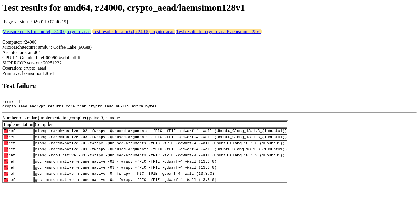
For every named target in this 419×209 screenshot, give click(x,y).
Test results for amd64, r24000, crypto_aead (134, 31)
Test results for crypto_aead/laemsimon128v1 (218, 31)
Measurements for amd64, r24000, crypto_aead (47, 31)
